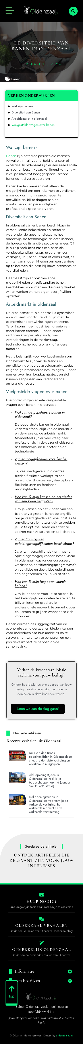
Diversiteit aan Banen (26, 112)
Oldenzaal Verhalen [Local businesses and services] (41, 925)
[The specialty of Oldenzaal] (41, 943)
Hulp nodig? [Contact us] (42, 901)
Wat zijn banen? (22, 106)
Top (12, 998)
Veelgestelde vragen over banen (33, 125)
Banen (16, 79)
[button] (73, 11)
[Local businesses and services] (41, 919)
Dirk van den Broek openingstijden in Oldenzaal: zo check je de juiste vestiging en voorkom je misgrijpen (50, 758)
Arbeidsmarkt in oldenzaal (29, 118)
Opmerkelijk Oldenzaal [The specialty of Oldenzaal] (41, 949)
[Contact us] (41, 895)
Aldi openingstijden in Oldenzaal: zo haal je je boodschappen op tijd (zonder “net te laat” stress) (49, 780)
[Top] (11, 990)
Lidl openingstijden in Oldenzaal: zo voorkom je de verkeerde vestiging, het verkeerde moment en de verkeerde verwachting (48, 804)
